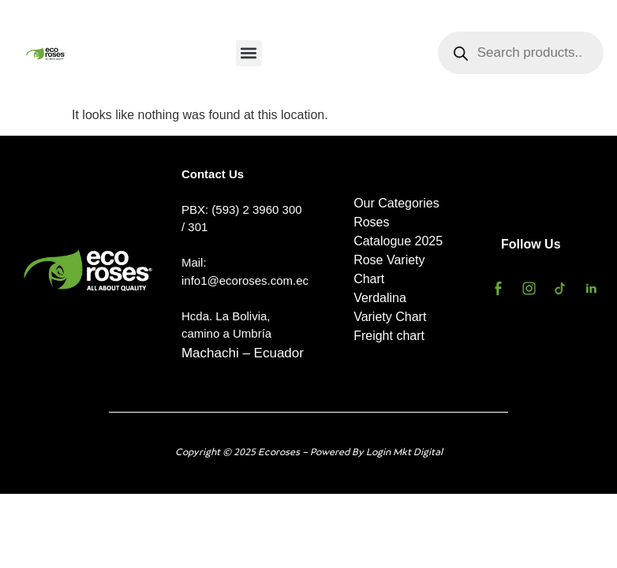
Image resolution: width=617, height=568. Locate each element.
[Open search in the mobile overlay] (520, 53)
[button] (249, 53)
